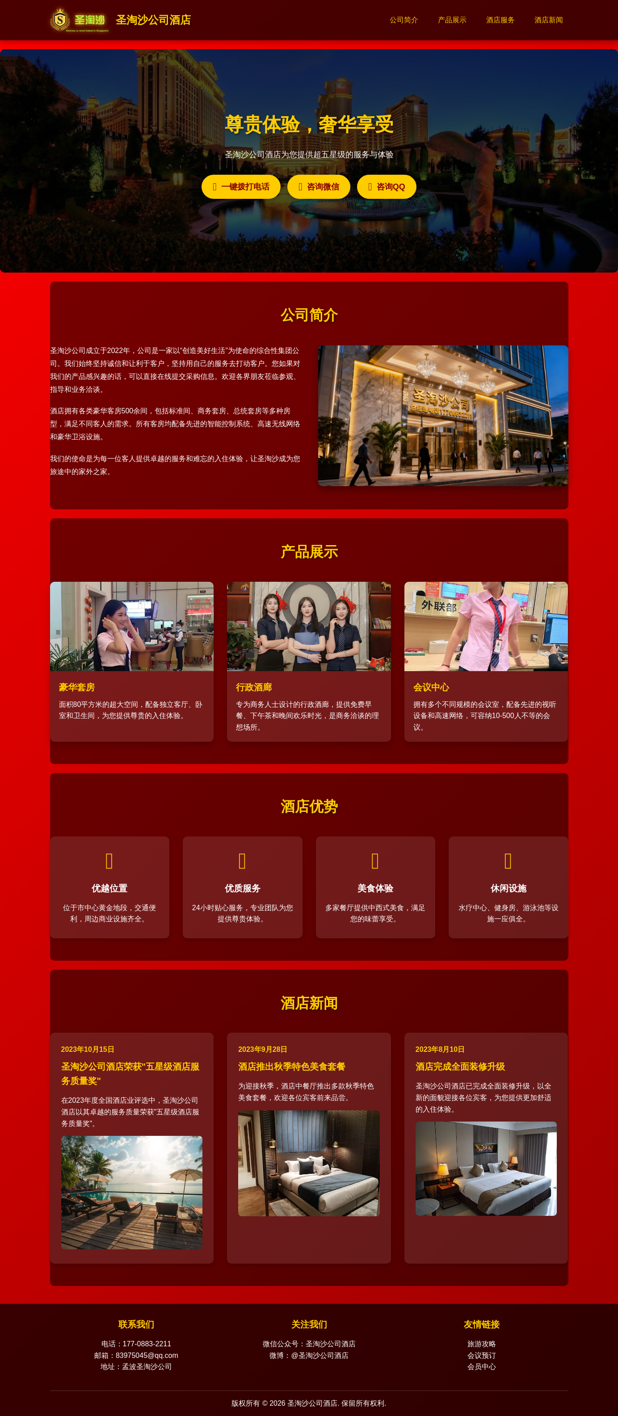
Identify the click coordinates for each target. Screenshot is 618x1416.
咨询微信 (318, 186)
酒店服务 (500, 20)
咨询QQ (386, 186)
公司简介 (404, 20)
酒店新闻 (548, 20)
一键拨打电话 (241, 186)
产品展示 (452, 20)
